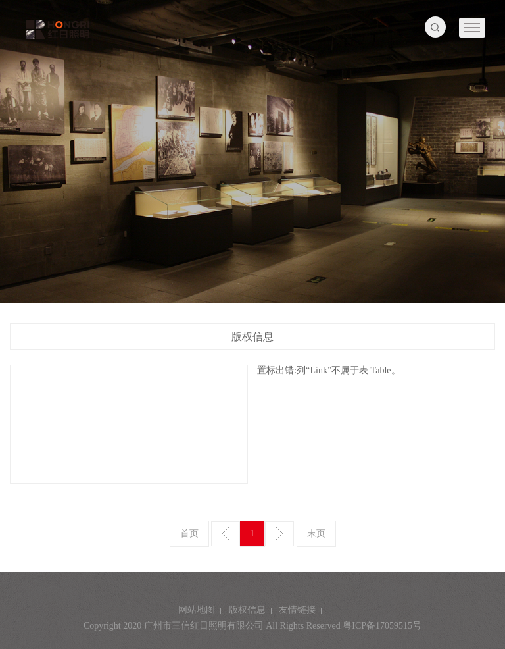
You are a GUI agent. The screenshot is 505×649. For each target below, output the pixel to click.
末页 (316, 533)
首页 (189, 533)
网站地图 (196, 610)
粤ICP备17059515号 (382, 626)
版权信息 (247, 610)
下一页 (279, 533)
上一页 (225, 533)
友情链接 (297, 610)
